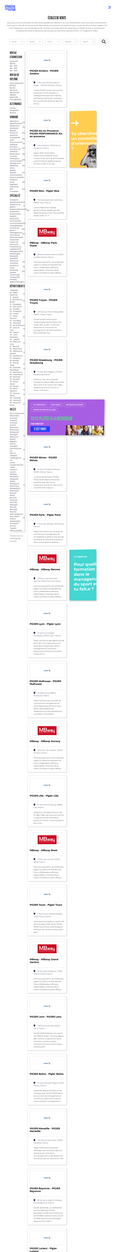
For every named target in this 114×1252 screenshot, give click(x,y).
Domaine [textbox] (51, 42)
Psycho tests (77, 1208)
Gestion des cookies (92, 1248)
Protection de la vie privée (52, 1248)
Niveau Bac (54, 1206)
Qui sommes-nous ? (99, 1201)
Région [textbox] (68, 42)
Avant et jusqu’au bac (57, 1201)
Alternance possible (32, 1171)
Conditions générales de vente (73, 1248)
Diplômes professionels (55, 1221)
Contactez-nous (100, 1211)
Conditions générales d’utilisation (31, 1248)
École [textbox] (14, 42)
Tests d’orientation (77, 1203)
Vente (47, 1171)
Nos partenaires (100, 1206)
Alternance (39, 293)
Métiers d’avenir (74, 293)
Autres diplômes (57, 1226)
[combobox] (16, 41)
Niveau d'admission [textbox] (34, 42)
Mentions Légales (12, 1248)
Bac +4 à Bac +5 (56, 1215)
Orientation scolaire (44, 298)
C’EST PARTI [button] (40, 317)
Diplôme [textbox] (87, 42)
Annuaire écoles (12, 1208)
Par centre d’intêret (32, 1205)
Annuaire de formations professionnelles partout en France (26, 1244)
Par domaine (33, 1200)
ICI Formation (42, 1240)
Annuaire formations (10, 1203)
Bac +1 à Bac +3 (56, 1211)
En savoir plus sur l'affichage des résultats (16, 538)
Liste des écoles (13, 1171)
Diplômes (56, 293)
